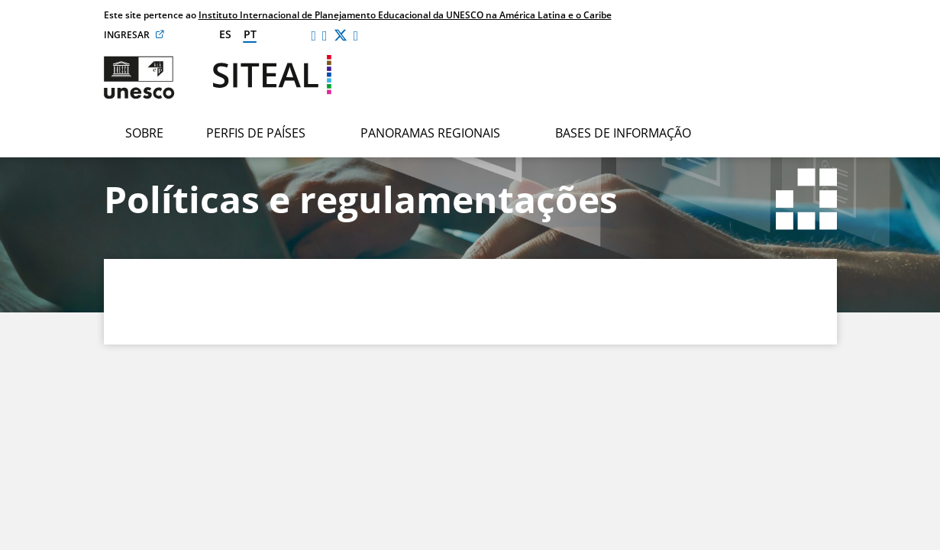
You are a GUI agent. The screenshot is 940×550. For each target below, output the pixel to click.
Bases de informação (623, 133)
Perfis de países (255, 133)
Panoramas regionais (430, 133)
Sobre (144, 133)
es (225, 34)
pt (250, 34)
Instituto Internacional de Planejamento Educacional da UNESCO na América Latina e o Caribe (405, 14)
